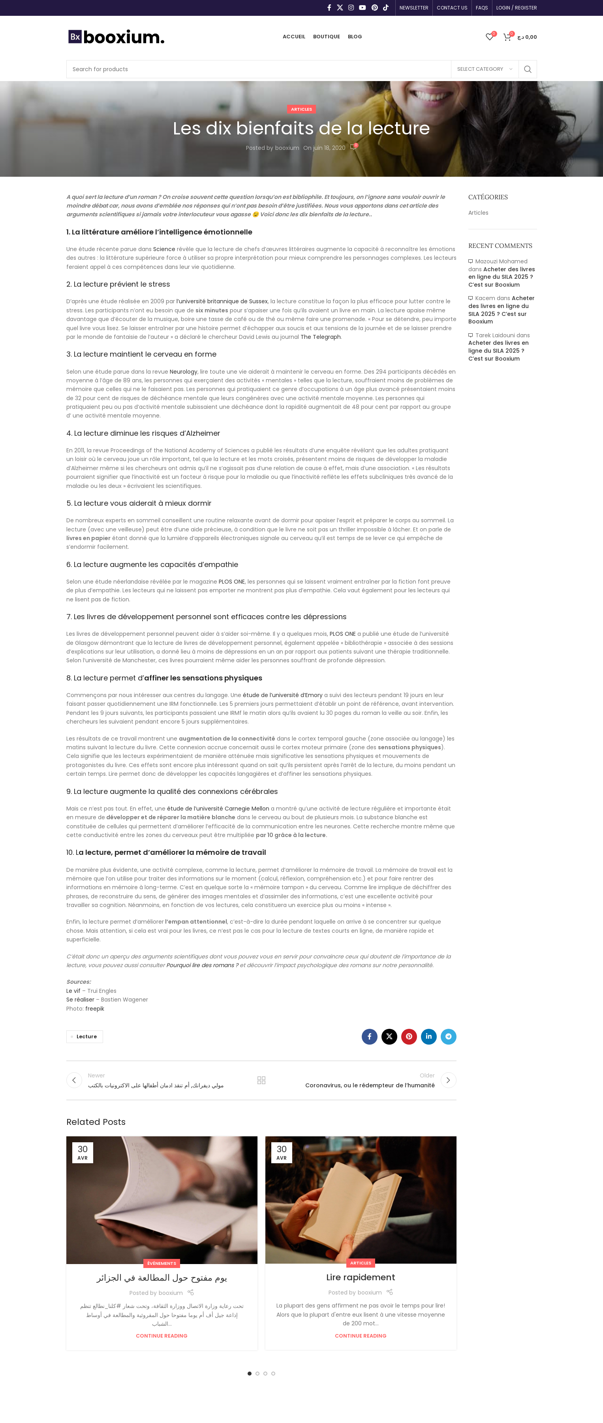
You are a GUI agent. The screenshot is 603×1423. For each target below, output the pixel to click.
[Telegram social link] (448, 1037)
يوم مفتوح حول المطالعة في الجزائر (162, 1278)
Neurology (183, 372)
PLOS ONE (232, 582)
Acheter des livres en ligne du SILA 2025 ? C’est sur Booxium (501, 277)
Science (165, 249)
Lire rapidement (360, 1277)
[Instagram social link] (351, 8)
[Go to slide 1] (250, 1374)
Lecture (87, 1036)
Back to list (261, 1080)
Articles (301, 109)
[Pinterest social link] (374, 8)
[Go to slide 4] (273, 1374)
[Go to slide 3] (265, 1374)
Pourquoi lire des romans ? (202, 965)
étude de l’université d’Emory (283, 695)
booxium (287, 148)
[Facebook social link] (329, 8)
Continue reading (162, 1335)
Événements (161, 1263)
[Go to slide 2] (257, 1374)
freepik (94, 1009)
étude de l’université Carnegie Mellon (218, 809)
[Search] (301, 69)
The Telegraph (321, 337)
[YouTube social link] (363, 8)
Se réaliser (80, 999)
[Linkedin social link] (429, 1037)
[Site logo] (115, 36)
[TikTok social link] (385, 8)
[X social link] (340, 8)
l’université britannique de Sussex (222, 301)
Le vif (73, 991)
